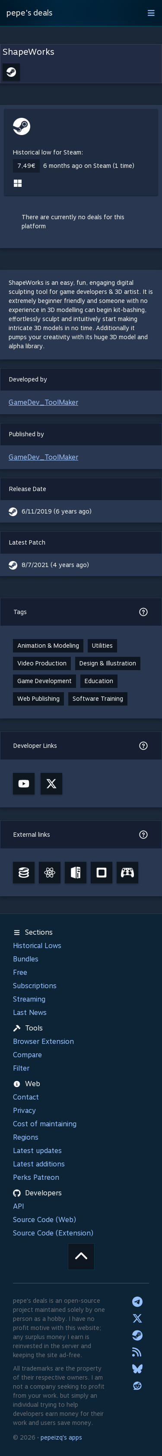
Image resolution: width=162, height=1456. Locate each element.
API (18, 1206)
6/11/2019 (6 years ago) (57, 511)
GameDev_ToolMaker (43, 402)
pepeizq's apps (61, 1437)
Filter (21, 1068)
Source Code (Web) (44, 1220)
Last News (30, 1012)
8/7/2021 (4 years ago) (55, 564)
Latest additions (39, 1164)
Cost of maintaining (44, 1124)
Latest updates (37, 1151)
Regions (25, 1137)
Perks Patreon (36, 1177)
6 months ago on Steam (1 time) (88, 165)
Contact (26, 1097)
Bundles (25, 959)
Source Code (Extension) (53, 1233)
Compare (27, 1055)
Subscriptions (35, 986)
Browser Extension (43, 1041)
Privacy (24, 1110)
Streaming (29, 999)
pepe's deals (29, 12)
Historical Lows (37, 946)
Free (20, 972)
